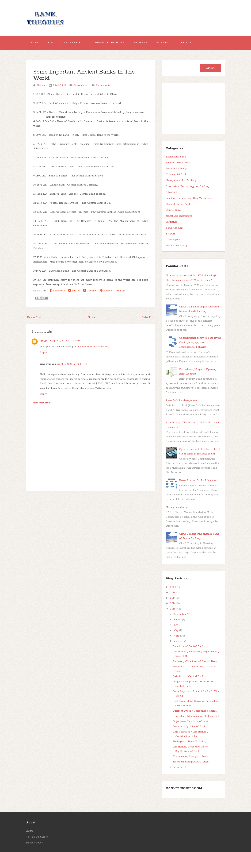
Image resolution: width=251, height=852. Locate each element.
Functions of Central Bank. (188, 646)
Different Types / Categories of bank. (194, 710)
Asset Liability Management (181, 400)
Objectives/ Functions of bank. (191, 721)
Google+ (90, 290)
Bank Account (174, 227)
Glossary (140, 42)
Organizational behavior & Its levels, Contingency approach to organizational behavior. (200, 342)
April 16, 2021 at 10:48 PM (72, 364)
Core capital (173, 239)
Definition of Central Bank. (188, 676)
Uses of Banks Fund (178, 204)
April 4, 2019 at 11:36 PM (66, 340)
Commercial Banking (108, 42)
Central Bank (173, 210)
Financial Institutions (178, 162)
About (29, 830)
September (179, 614)
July (175, 625)
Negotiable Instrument (179, 216)
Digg (120, 290)
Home (34, 42)
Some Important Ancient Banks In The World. (84, 75)
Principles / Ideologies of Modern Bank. (196, 716)
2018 (173, 592)
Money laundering (176, 245)
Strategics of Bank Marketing (189, 741)
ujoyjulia (45, 340)
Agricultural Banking (65, 42)
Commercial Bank (176, 174)
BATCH (170, 233)
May (175, 630)
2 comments (103, 85)
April (176, 635)
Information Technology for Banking (187, 186)
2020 (173, 587)
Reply (43, 352)
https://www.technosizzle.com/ (91, 346)
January (177, 767)
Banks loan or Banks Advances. (198, 480)
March (177, 641)
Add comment (42, 402)
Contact (184, 42)
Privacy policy (34, 842)
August (177, 619)
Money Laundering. (177, 507)
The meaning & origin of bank (190, 756)
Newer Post (34, 317)
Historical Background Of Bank (191, 761)
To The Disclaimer (37, 836)
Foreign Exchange (176, 168)
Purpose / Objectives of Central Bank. (195, 661)
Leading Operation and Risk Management (190, 198)
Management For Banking (181, 180)
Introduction (81, 85)
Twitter (74, 290)
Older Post (148, 317)
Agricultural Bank (176, 156)
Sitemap (162, 42)
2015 (173, 608)
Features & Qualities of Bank (189, 726)
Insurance (171, 221)
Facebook (57, 290)
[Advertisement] (90, 519)
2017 (173, 598)
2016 (173, 603)
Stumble (106, 290)
